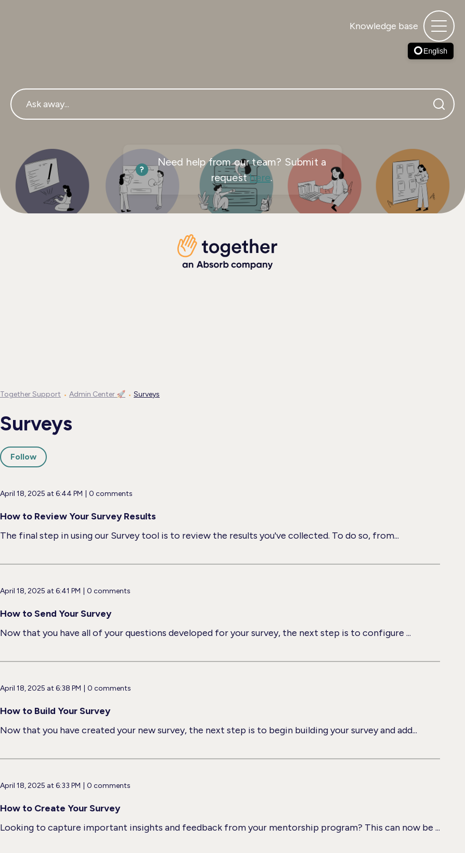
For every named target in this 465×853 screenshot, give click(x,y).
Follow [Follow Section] (23, 457)
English (430, 51)
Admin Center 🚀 (97, 394)
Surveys (147, 394)
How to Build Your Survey (55, 711)
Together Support (30, 394)
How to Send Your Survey (55, 613)
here (260, 177)
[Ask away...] (232, 104)
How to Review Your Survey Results (78, 516)
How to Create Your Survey (60, 808)
